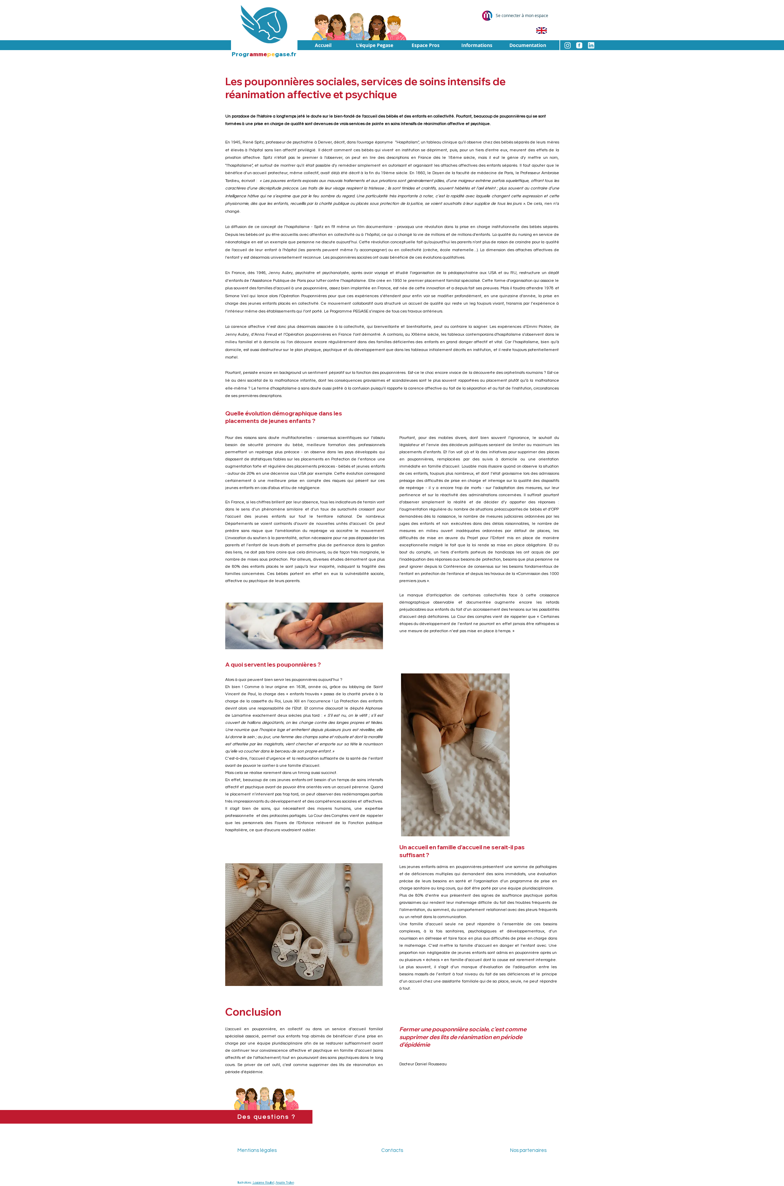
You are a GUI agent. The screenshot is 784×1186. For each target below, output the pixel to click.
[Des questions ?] (266, 1117)
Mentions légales (257, 1150)
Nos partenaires (528, 1150)
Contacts (392, 1150)
